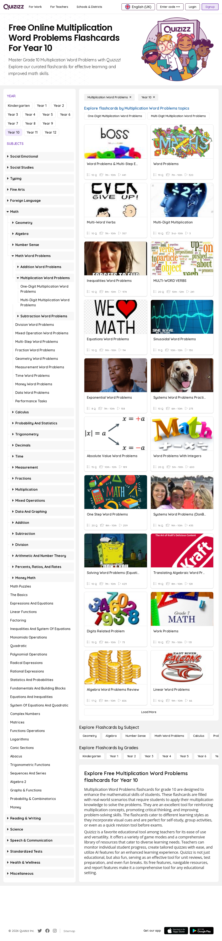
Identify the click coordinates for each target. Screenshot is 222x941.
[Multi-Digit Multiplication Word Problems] (178, 116)
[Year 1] (114, 756)
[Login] (192, 6)
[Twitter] (40, 930)
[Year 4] (167, 756)
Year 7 (13, 123)
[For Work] (35, 6)
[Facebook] (47, 930)
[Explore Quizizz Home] (13, 7)
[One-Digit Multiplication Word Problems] (115, 116)
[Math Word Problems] (169, 735)
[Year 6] (202, 756)
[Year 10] (148, 97)
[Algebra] (111, 735)
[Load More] (149, 712)
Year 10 (14, 132)
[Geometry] (89, 735)
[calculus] (198, 735)
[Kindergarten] (92, 756)
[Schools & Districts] (89, 6)
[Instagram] (55, 930)
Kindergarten (19, 105)
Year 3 (13, 114)
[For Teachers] (59, 6)
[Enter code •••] (170, 6)
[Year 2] (131, 756)
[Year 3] (149, 756)
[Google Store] (202, 930)
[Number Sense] (135, 735)
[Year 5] (184, 756)
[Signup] (210, 6)
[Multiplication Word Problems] (109, 97)
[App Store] (176, 930)
